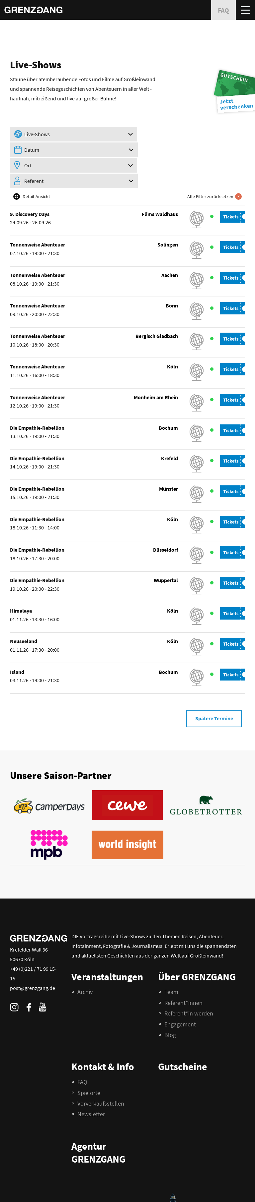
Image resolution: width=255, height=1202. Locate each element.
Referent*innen (183, 970)
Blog (170, 1002)
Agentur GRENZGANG (98, 1120)
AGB (25, 1187)
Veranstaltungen (107, 944)
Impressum (42, 1187)
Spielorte (88, 1060)
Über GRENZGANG (197, 944)
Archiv (85, 959)
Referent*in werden (188, 981)
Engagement (180, 992)
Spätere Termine (213, 686)
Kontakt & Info (102, 1034)
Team (171, 959)
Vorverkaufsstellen (100, 1071)
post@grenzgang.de (32, 955)
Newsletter (91, 1082)
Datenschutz (20, 1192)
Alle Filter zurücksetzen (214, 163)
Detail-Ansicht (36, 163)
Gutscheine (182, 1034)
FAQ (13, 1187)
